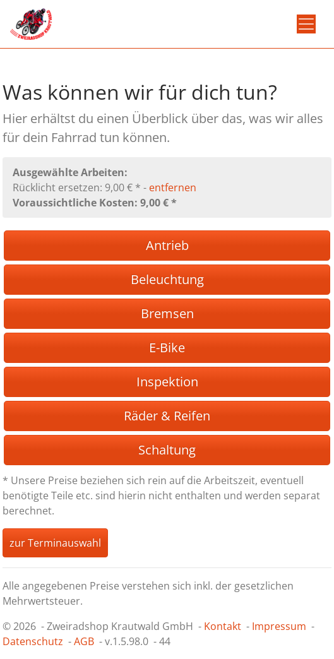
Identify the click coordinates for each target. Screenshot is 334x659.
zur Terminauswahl (55, 543)
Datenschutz (33, 641)
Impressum (279, 626)
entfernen (172, 187)
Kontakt (222, 626)
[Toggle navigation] (306, 24)
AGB (84, 641)
